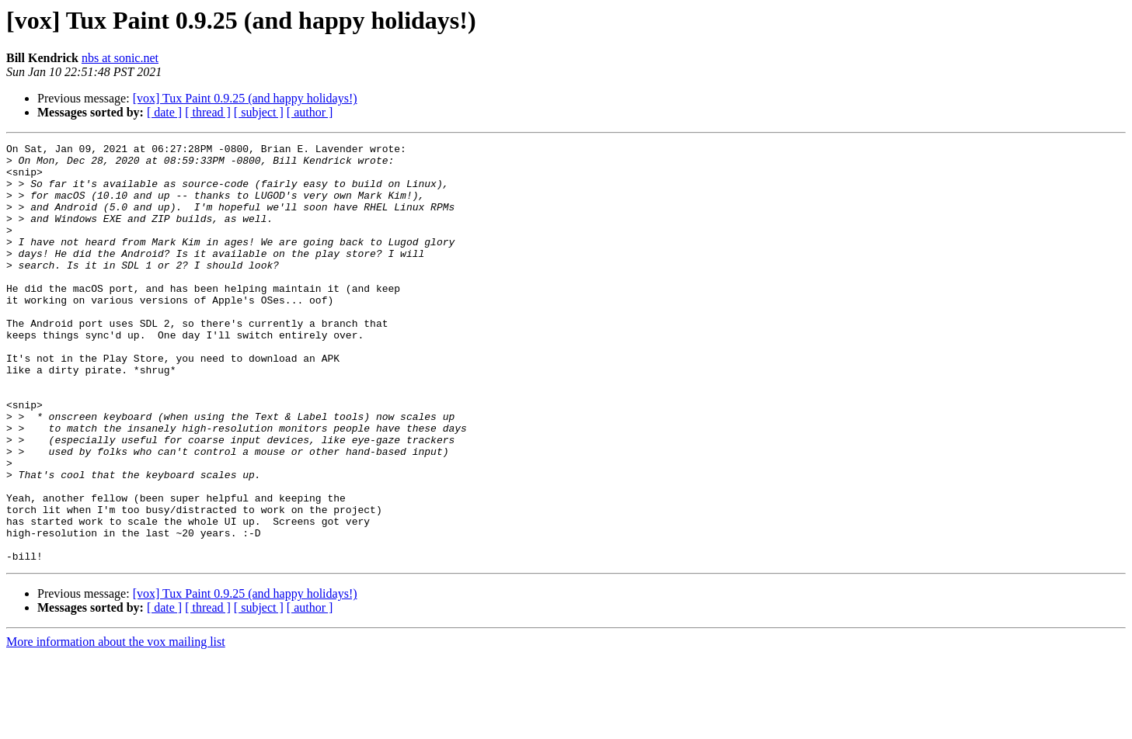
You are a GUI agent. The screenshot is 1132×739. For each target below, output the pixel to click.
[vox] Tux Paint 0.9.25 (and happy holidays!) (245, 98)
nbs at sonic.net (120, 57)
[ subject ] (259, 112)
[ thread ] (208, 112)
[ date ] (164, 112)
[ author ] (310, 112)
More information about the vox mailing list (115, 725)
